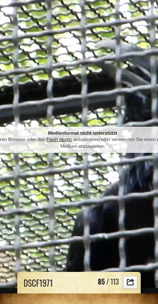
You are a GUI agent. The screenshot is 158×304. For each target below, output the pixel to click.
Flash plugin (59, 139)
